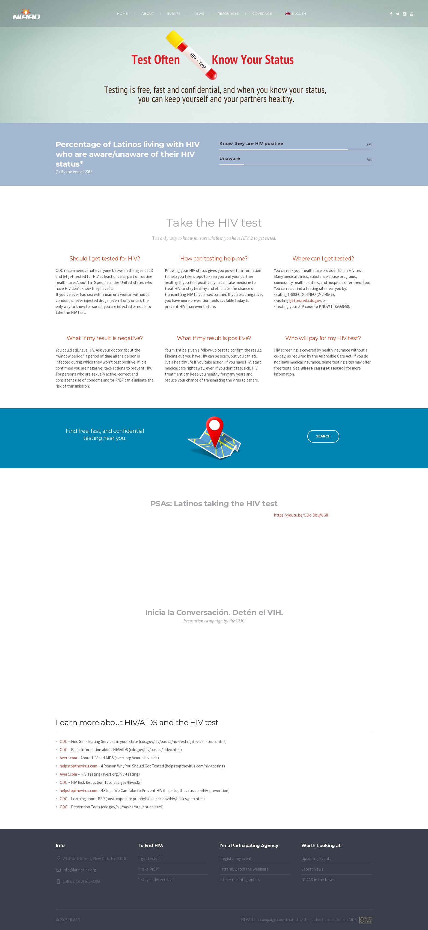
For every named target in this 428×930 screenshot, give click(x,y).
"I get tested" (149, 858)
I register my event (235, 858)
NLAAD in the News (318, 879)
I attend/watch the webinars (243, 869)
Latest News (312, 869)
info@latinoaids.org (79, 869)
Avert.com (68, 757)
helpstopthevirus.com (78, 766)
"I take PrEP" (149, 869)
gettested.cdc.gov (305, 300)
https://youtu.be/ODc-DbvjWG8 (301, 515)
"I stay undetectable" (156, 879)
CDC (63, 741)
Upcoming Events (316, 858)
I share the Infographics (239, 879)
